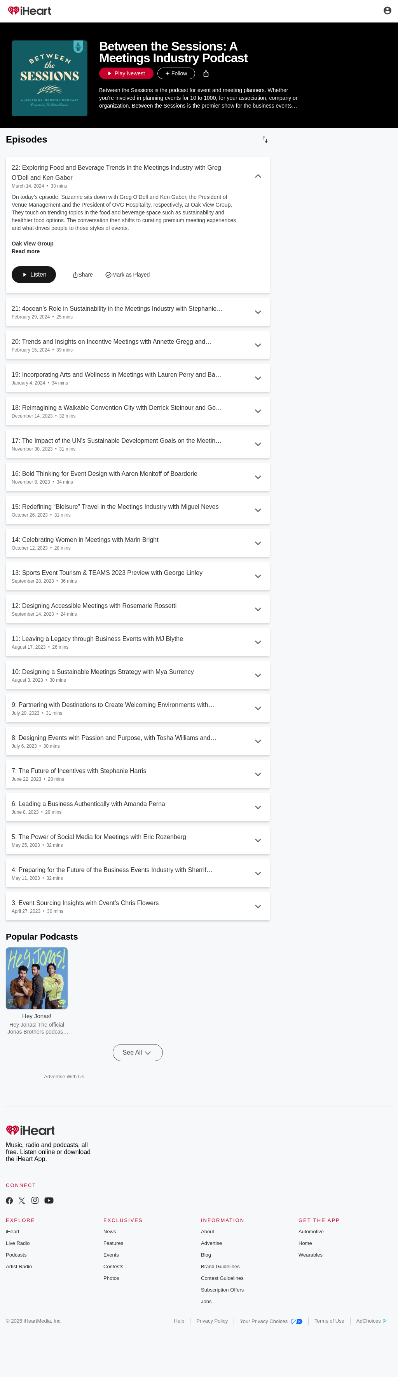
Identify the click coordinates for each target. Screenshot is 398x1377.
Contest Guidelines (222, 1278)
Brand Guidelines (220, 1266)
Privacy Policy (212, 1321)
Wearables (310, 1255)
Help (179, 1321)
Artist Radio (19, 1266)
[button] (206, 73)
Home (305, 1243)
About (207, 1231)
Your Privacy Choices (271, 1321)
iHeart (12, 1231)
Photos (111, 1278)
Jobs (206, 1301)
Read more (26, 251)
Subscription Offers (222, 1290)
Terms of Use (329, 1321)
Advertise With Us (64, 1076)
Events (111, 1255)
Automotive (311, 1231)
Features (113, 1243)
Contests (113, 1266)
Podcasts (16, 1255)
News (109, 1231)
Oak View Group (33, 243)
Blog (206, 1255)
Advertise (211, 1243)
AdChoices (371, 1321)
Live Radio (18, 1243)
